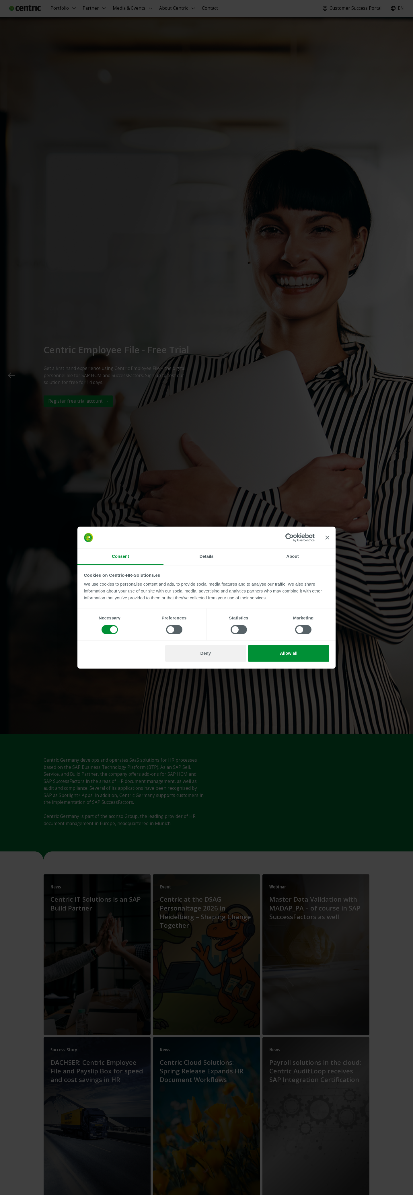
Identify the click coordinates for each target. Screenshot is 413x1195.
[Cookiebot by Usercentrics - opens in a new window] (289, 537)
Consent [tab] (120, 556)
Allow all (288, 653)
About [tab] (292, 556)
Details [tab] (206, 556)
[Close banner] (327, 537)
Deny (205, 653)
